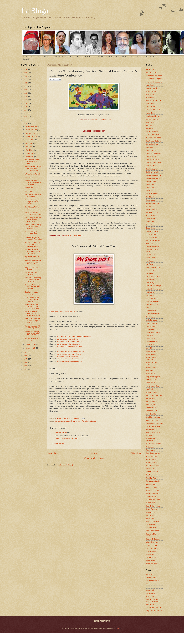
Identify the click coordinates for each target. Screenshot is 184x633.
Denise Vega (150, 200)
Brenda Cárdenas (152, 144)
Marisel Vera (150, 370)
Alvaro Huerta (150, 113)
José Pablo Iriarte (152, 298)
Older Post (135, 453)
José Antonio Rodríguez (154, 286)
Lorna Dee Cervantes (153, 332)
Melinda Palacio (151, 392)
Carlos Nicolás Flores (153, 153)
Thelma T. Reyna (152, 545)
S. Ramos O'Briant (152, 490)
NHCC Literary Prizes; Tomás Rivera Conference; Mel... (33, 168)
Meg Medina (150, 389)
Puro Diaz (28, 191)
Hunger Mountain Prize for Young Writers (33, 327)
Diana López (150, 206)
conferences (65, 421)
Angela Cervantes (152, 132)
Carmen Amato (151, 156)
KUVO (148, 584)
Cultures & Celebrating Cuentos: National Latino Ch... (33, 279)
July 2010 (29, 143)
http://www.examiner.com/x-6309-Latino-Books (74, 337)
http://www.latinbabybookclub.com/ (69, 346)
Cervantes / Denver (152, 581)
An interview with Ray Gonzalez (32, 339)
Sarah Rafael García (153, 506)
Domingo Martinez (152, 209)
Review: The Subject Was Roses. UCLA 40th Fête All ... (32, 333)
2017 (26, 100)
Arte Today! (29, 177)
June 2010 (29, 146)
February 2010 (31, 344)
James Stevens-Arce (153, 267)
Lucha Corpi (150, 335)
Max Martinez (150, 383)
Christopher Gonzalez (153, 178)
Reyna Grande (151, 459)
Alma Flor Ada (151, 107)
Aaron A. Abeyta (151, 72)
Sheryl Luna (150, 518)
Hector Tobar (150, 258)
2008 (26, 356)
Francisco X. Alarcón (153, 240)
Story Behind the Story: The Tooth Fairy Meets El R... (33, 161)
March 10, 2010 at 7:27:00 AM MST (67, 439)
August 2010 (30, 140)
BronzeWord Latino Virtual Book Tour (63, 312)
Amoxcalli (149, 574)
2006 (26, 362)
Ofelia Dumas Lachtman (154, 423)
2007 (26, 359)
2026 (26, 69)
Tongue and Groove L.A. (154, 610)
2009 (26, 352)
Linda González (151, 320)
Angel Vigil (149, 128)
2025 (26, 73)
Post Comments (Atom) (64, 465)
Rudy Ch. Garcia (151, 487)
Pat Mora (149, 436)
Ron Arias (149, 475)
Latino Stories (150, 590)
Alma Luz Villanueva (153, 110)
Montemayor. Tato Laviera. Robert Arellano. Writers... (32, 306)
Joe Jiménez (150, 280)
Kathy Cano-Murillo (152, 314)
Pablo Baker (150, 429)
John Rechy (150, 283)
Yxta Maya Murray (152, 564)
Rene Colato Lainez (64, 418)
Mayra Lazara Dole (152, 386)
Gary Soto (149, 243)
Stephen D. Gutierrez (153, 539)
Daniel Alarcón (151, 187)
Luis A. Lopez (150, 339)
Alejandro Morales (152, 88)
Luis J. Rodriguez (152, 345)
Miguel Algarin (151, 404)
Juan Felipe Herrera (153, 301)
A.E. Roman (150, 69)
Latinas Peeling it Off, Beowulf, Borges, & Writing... (32, 320)
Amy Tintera (150, 122)
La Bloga (34, 10)
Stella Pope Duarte (152, 531)
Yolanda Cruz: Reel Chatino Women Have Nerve (32, 299)
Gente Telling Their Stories (31, 268)
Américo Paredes (152, 119)
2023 (26, 80)
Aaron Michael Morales (154, 76)
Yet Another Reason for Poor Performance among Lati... (33, 251)
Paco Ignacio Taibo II (153, 432)
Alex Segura (150, 94)
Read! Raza (150, 604)
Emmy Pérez (150, 225)
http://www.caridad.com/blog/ (67, 356)
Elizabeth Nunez (151, 215)
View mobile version (94, 458)
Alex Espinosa (151, 91)
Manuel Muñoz (151, 351)
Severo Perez (150, 512)
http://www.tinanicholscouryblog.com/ (70, 351)
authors (57, 421)
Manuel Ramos (151, 354)
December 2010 (31, 126)
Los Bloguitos (150, 593)
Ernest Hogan (150, 228)
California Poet (151, 577)
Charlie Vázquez (151, 169)
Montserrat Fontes (152, 411)
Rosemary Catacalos (153, 481)
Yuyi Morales (150, 561)
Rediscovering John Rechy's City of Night (33, 213)
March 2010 (30, 157)
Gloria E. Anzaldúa (152, 247)
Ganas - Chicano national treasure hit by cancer (33, 182)
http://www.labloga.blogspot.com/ (69, 354)
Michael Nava (150, 398)
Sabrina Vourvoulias (153, 493)
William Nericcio (151, 554)
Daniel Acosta (150, 184)
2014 (26, 110)
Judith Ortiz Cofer (152, 304)
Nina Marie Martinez (153, 417)
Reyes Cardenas (151, 456)
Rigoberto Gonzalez (153, 465)
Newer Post (52, 453)
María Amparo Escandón (151, 358)
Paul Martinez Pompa (153, 444)
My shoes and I (76, 421)
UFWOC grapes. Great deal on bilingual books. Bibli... (33, 262)
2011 (26, 120)
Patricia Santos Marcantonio (151, 440)
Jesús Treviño (150, 270)
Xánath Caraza (151, 557)
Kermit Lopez (150, 317)
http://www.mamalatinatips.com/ (68, 344)
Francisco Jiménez (152, 237)
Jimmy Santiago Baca (153, 276)
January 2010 (31, 348)
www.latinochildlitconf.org (101, 120)
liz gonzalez (150, 329)
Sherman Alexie (151, 515)
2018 (26, 96)
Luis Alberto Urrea (152, 342)
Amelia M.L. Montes (153, 116)
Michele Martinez (152, 401)
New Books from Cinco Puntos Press (33, 195)
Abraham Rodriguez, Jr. (154, 82)
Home (94, 453)
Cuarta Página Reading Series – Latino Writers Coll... (33, 219)
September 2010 (32, 136)
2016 (26, 103)
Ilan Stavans (150, 261)
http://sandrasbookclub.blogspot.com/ (70, 359)
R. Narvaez (149, 447)
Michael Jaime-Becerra (154, 395)
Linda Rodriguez (151, 323)
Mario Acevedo (151, 367)
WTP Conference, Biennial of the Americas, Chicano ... (33, 313)
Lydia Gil (149, 348)
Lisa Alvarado (150, 326)
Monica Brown (151, 408)
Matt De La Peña (152, 380)
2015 (26, 107)
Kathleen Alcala (151, 311)
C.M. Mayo (149, 147)
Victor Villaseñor (151, 551)
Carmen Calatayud (152, 159)
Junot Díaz (149, 307)
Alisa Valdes (150, 104)
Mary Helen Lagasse (153, 377)
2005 (26, 366)
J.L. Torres (149, 264)
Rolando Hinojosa (152, 472)
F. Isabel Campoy (152, 231)
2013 (26, 113)
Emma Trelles (150, 222)
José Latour (150, 292)
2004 (26, 369)
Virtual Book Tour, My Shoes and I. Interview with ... (32, 244)
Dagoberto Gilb (151, 181)
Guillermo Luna (151, 255)
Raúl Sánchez (150, 450)
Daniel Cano (150, 191)
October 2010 (31, 133)
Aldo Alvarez (150, 85)
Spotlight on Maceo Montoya (32, 293)
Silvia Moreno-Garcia (153, 521)
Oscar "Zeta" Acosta (153, 426)
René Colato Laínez (153, 453)
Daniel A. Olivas (61, 433)
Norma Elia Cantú (152, 420)
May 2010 (29, 150)
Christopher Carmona (153, 175)
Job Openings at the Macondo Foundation (33, 238)
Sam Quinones (151, 497)
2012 (26, 117)
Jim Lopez (149, 273)
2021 (26, 86)
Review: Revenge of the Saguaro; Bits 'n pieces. (33, 202)
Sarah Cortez (150, 503)
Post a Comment (58, 443)
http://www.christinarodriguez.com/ (69, 341)
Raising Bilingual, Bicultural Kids (31, 233)
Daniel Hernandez (152, 194)
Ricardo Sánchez (152, 462)
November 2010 (31, 130)
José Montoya (150, 295)
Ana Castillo (150, 125)
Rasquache (29, 188)
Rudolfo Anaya (151, 484)
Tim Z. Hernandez (152, 548)
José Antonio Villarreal (153, 289)
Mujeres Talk (150, 596)
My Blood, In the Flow (32, 257)
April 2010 (29, 153)
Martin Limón (150, 373)
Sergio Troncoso (151, 509)
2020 (26, 90)
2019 (26, 93)
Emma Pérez (150, 219)
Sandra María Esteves (153, 500)
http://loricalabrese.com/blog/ (67, 339)
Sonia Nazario (151, 525)
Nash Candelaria (151, 414)
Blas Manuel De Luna (153, 141)
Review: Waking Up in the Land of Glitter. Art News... (32, 287)
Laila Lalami (150, 587)
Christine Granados (152, 172)
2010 (26, 123)
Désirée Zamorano (152, 203)
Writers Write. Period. (32, 174)
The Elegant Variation (153, 607)
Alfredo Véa (150, 97)
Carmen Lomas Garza (153, 163)
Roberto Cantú (151, 469)
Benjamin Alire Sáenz (153, 138)
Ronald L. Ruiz (151, 478)
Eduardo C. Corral (152, 212)
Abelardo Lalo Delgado (154, 79)
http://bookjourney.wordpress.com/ (69, 361)
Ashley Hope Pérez (152, 135)
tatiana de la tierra (152, 542)
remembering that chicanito (31, 273)
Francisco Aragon (152, 234)
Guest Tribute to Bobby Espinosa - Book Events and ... (33, 226)
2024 (26, 76)
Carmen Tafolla (151, 166)
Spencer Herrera (151, 528)
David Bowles (150, 197)
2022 (26, 83)
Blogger (118, 628)
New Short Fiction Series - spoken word (153, 600)
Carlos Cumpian (151, 150)
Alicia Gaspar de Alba (153, 100)
